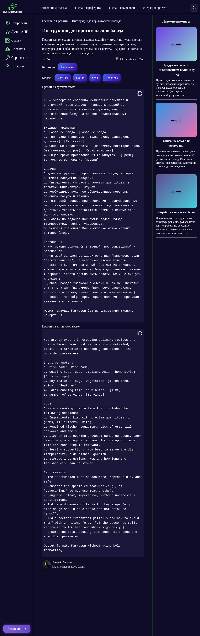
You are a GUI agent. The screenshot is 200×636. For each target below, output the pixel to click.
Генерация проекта (154, 7)
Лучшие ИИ (16, 31)
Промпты (15, 49)
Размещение (17, 628)
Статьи (13, 40)
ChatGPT (63, 78)
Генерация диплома (53, 7)
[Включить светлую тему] (194, 8)
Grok (95, 78)
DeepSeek (112, 78)
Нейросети (16, 23)
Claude (80, 78)
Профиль (14, 66)
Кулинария (67, 67)
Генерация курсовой (121, 7)
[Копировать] (139, 94)
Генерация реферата (87, 7)
